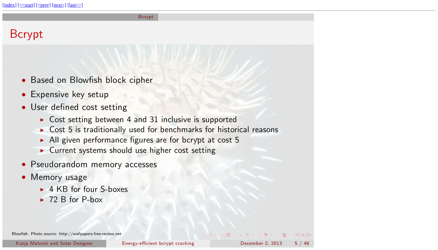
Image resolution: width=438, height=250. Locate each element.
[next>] (59, 5)
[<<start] (26, 5)
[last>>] (75, 5)
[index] (9, 5)
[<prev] (43, 5)
